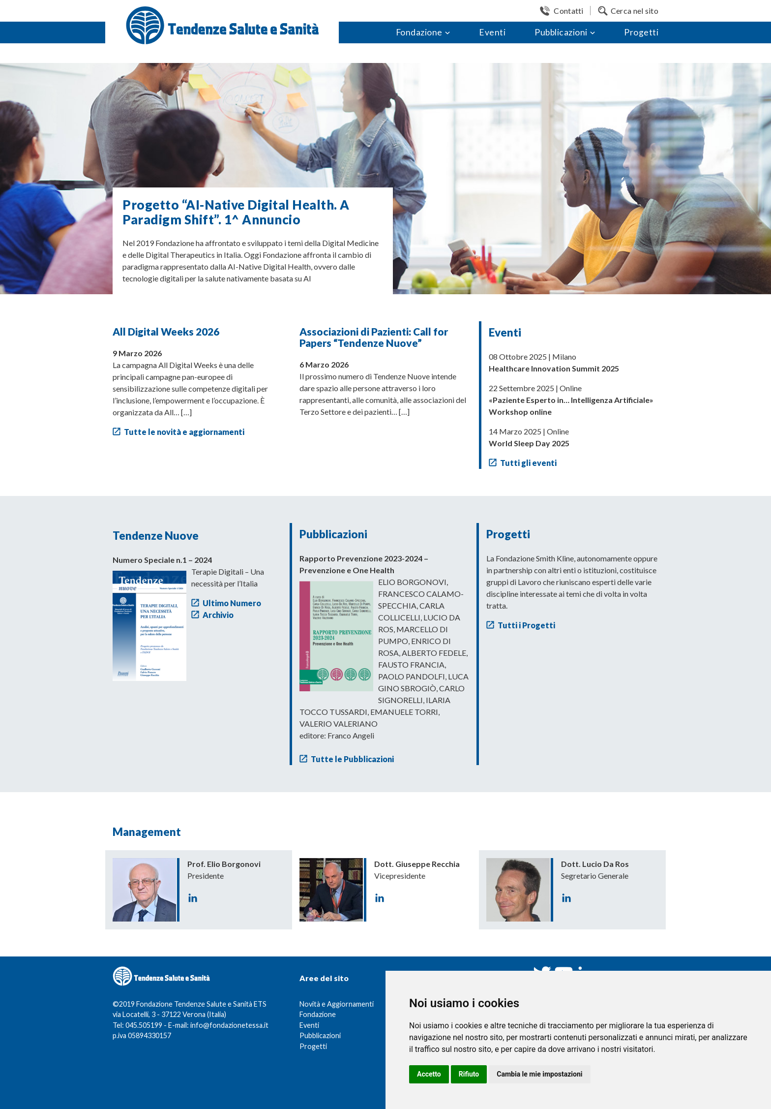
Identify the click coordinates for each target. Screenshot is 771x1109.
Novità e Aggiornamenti (336, 1004)
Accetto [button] (429, 1074)
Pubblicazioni (561, 32)
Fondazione (419, 32)
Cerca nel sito (634, 10)
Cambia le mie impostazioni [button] (539, 1074)
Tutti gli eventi (528, 462)
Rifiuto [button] (469, 1074)
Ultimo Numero (232, 603)
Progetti (641, 32)
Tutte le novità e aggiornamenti (184, 431)
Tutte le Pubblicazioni (352, 759)
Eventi (492, 32)
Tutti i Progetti (526, 625)
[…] (186, 412)
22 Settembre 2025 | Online (571, 399)
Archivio (218, 614)
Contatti (568, 10)
